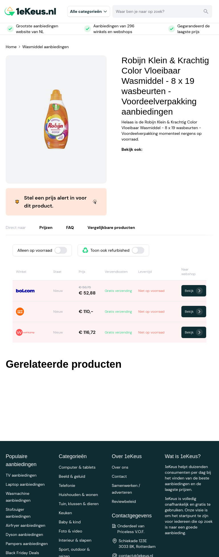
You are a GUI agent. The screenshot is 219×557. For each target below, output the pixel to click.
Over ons (120, 467)
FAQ (70, 227)
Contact (119, 476)
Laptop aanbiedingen (25, 484)
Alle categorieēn (89, 11)
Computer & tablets (77, 467)
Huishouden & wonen (78, 494)
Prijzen (45, 227)
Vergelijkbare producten (111, 227)
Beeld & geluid (72, 476)
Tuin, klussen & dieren (79, 503)
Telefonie (67, 485)
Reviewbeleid (124, 501)
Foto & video (70, 531)
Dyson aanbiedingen (24, 534)
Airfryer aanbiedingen (25, 525)
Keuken (65, 512)
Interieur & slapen (75, 540)
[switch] (60, 250)
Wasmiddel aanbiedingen (45, 46)
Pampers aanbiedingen (27, 543)
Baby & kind (70, 522)
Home (11, 46)
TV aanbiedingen (21, 475)
